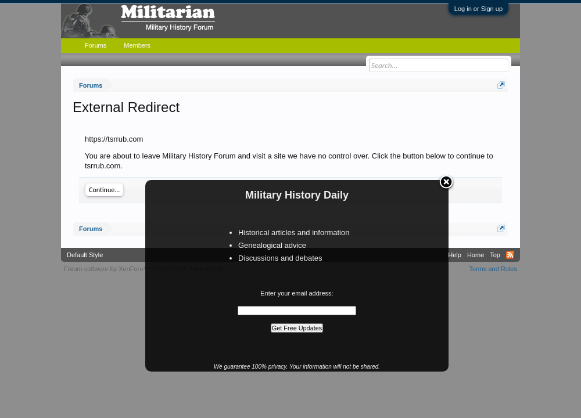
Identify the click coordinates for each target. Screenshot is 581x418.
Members (137, 45)
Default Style (85, 254)
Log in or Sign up (478, 8)
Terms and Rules (493, 268)
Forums (95, 45)
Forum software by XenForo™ (144, 268)
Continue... (104, 190)
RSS (510, 255)
